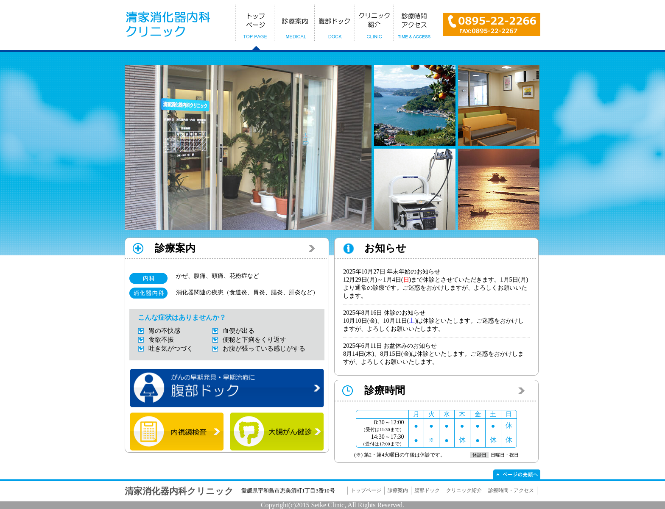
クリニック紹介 (464, 490)
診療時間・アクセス (511, 490)
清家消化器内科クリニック (179, 491)
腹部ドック (427, 490)
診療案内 (175, 248)
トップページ (366, 490)
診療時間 (384, 390)
